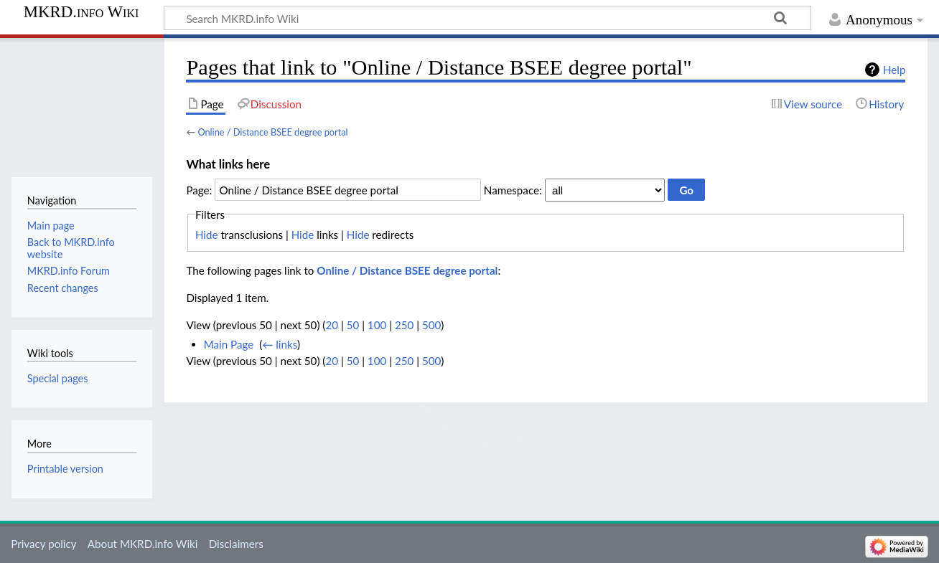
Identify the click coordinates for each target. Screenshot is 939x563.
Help (894, 69)
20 (331, 324)
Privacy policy (43, 543)
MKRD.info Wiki (81, 12)
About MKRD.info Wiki (143, 543)
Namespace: (513, 190)
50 (353, 324)
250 (404, 324)
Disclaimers (236, 543)
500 (431, 324)
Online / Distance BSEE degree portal (272, 132)
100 (377, 324)
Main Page (229, 344)
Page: (199, 190)
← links (279, 344)
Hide (206, 234)
